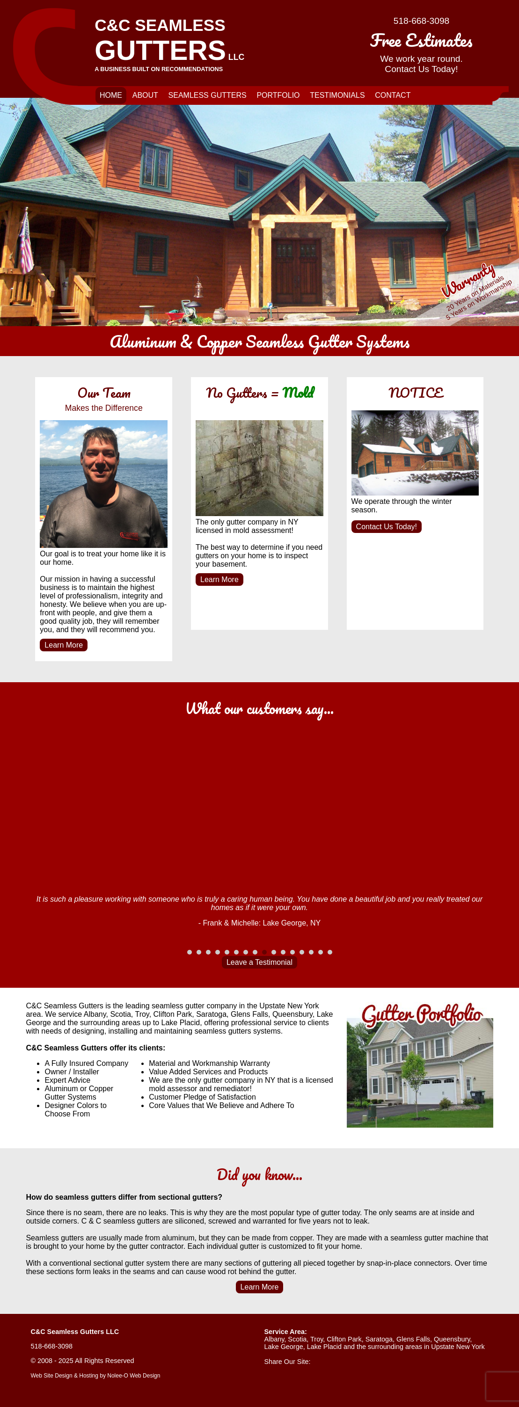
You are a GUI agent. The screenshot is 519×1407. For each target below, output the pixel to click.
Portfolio (278, 95)
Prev (37, 923)
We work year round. (421, 50)
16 (330, 952)
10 (273, 952)
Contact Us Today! (386, 527)
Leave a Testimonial (259, 962)
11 (283, 952)
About (145, 95)
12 (292, 952)
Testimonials (337, 95)
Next (481, 923)
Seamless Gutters (207, 95)
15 (320, 952)
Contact (392, 95)
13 (302, 952)
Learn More (63, 645)
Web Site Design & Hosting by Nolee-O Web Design (95, 1375)
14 (311, 952)
